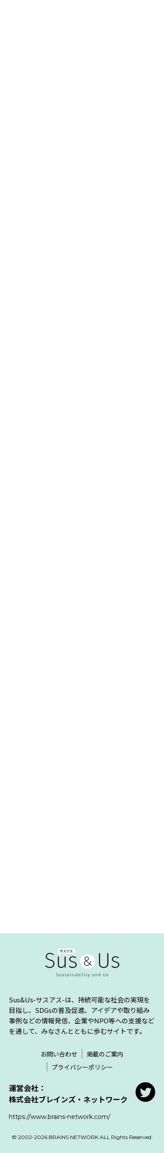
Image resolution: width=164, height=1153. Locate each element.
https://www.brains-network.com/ (59, 1117)
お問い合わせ (59, 1054)
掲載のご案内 (105, 1054)
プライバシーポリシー (82, 1067)
